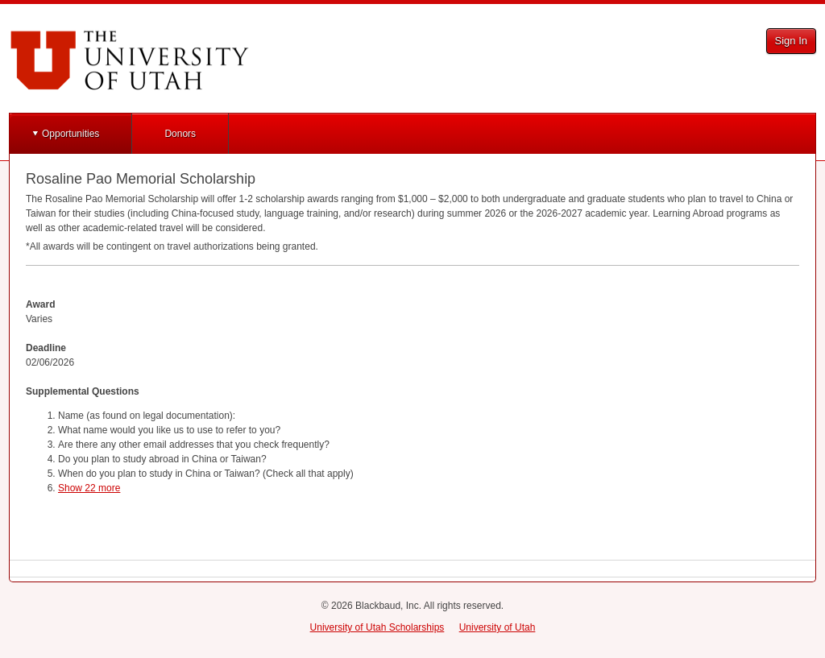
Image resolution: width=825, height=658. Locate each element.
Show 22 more (89, 488)
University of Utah (497, 627)
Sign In (791, 41)
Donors (180, 133)
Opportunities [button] (70, 133)
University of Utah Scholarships (377, 627)
